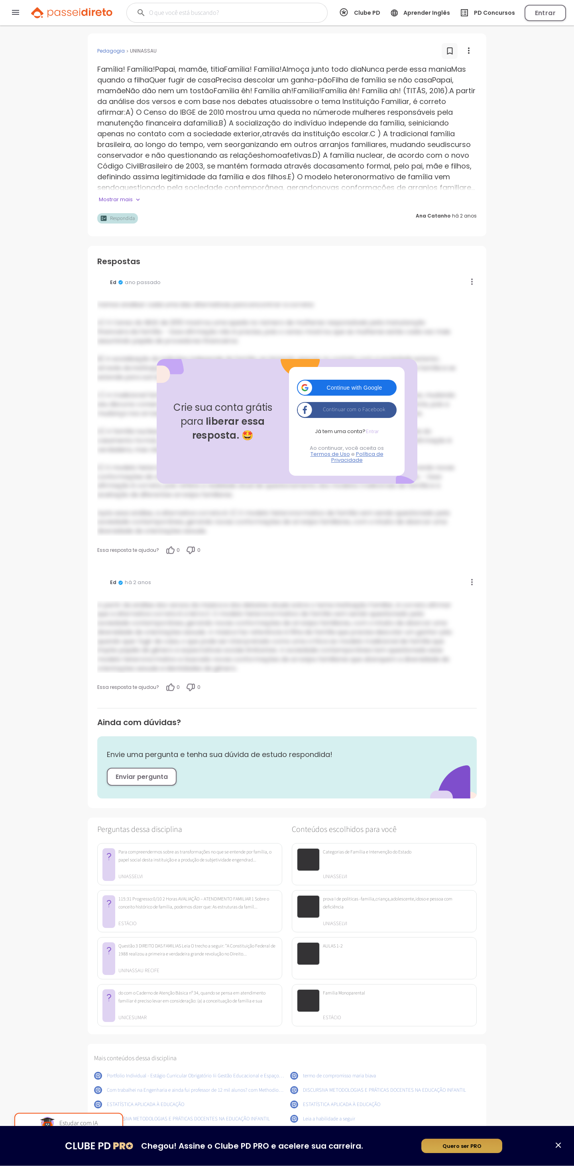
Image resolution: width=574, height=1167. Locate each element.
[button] (347, 388)
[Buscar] (220, 12)
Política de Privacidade (357, 457)
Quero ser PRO (462, 1147)
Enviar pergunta (142, 776)
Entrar (545, 13)
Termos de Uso (330, 454)
